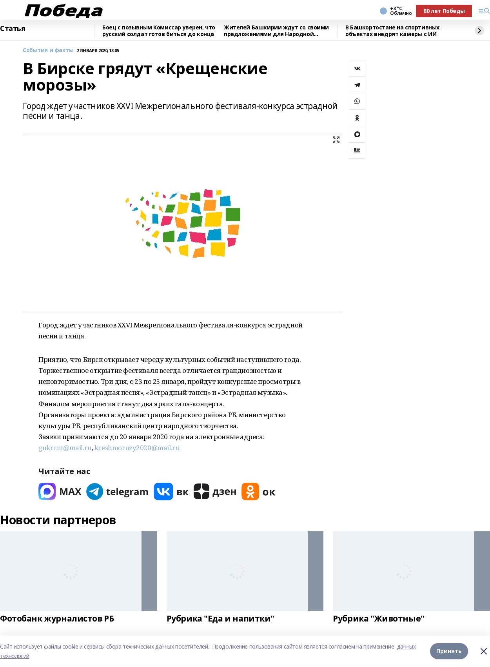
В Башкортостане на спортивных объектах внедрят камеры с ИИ (392, 30)
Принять (449, 651)
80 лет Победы (444, 11)
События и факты (48, 50)
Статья (12, 28)
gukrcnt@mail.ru (65, 447)
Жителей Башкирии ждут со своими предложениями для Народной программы (276, 30)
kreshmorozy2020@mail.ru (137, 447)
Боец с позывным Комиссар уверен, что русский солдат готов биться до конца (158, 30)
